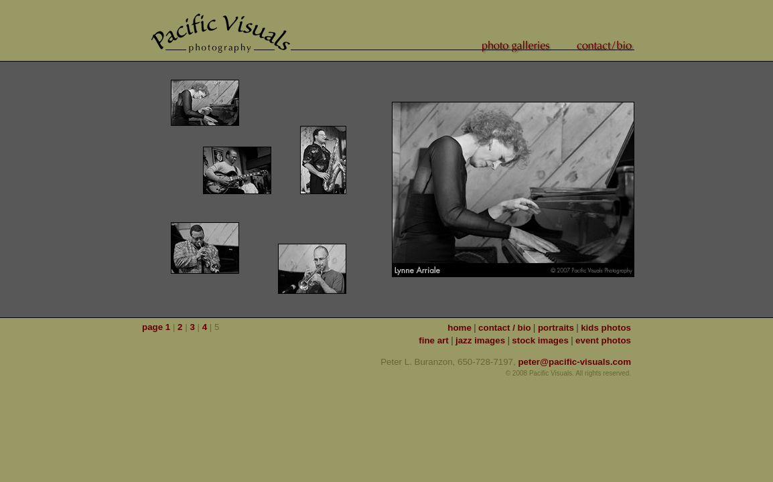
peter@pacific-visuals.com (574, 362)
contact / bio (504, 328)
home (459, 328)
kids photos (606, 328)
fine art (433, 340)
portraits (556, 328)
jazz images (480, 340)
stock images (540, 340)
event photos (603, 340)
